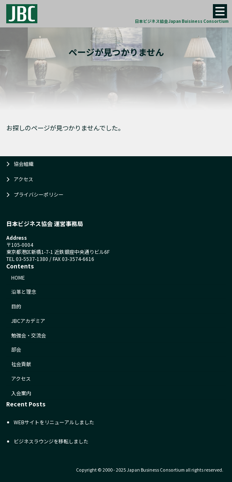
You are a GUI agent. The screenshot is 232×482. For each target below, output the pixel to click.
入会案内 (21, 392)
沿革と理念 (23, 291)
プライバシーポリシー (38, 194)
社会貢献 (21, 363)
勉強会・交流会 (28, 335)
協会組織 (24, 163)
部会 (16, 349)
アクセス (23, 178)
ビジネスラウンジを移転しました (51, 441)
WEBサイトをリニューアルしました (54, 421)
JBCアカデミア (28, 320)
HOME (18, 277)
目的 (16, 306)
